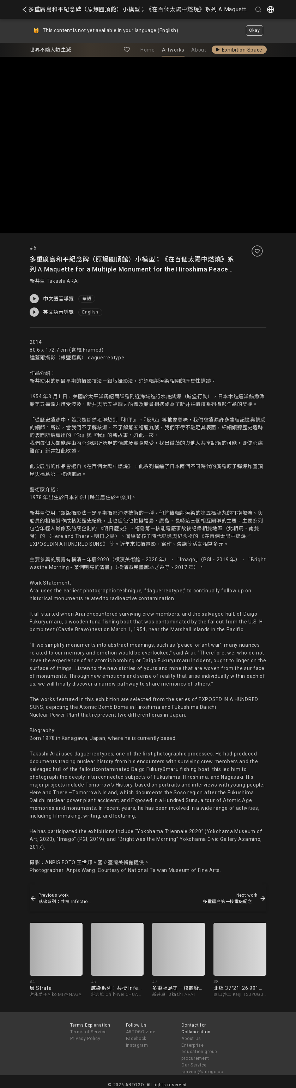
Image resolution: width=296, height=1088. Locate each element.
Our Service (194, 1065)
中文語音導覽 (52, 298)
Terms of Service (88, 1031)
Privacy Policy (85, 1038)
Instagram (137, 1045)
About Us (191, 1038)
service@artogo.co (202, 1071)
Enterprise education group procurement (199, 1052)
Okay (254, 30)
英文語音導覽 (52, 312)
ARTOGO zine (141, 1031)
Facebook (136, 1038)
